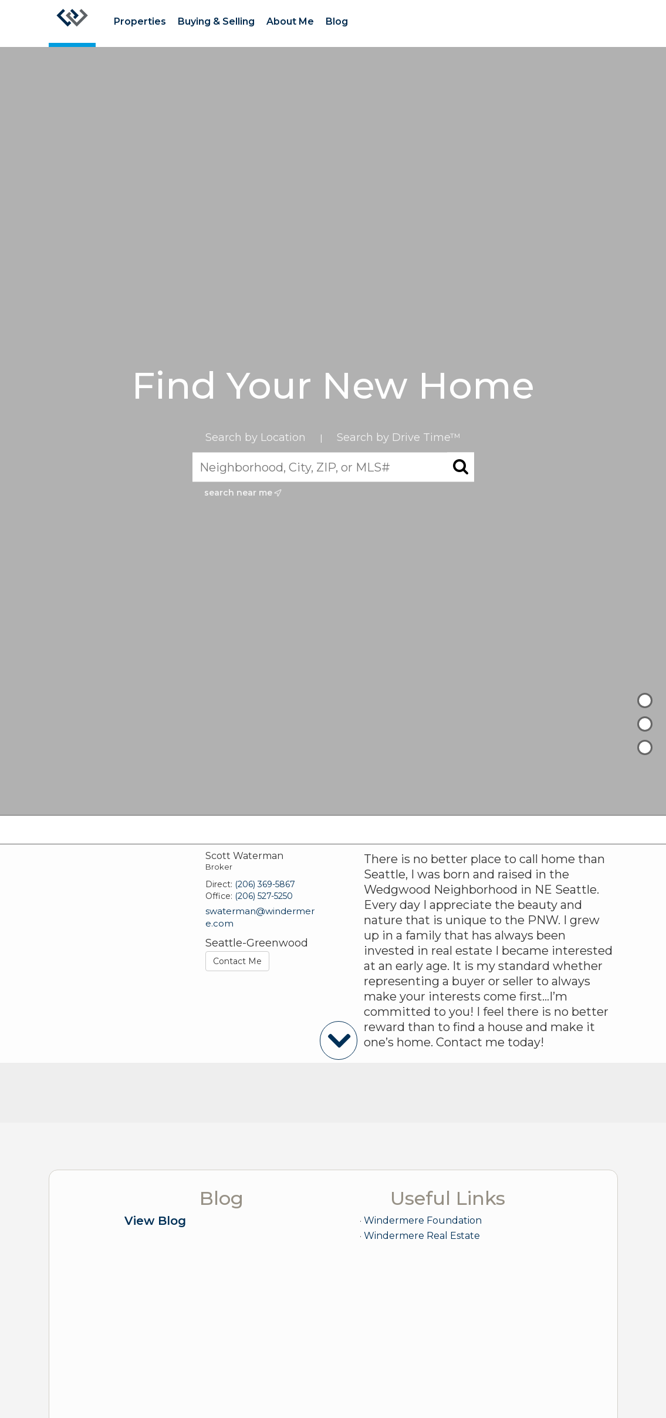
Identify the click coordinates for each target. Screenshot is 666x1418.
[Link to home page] (72, 23)
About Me (290, 21)
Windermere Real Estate (422, 1235)
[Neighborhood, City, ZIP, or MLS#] (333, 467)
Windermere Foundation (423, 1220)
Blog (337, 21)
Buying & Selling (216, 21)
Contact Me (237, 961)
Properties (140, 21)
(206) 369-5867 (265, 884)
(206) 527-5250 (264, 896)
